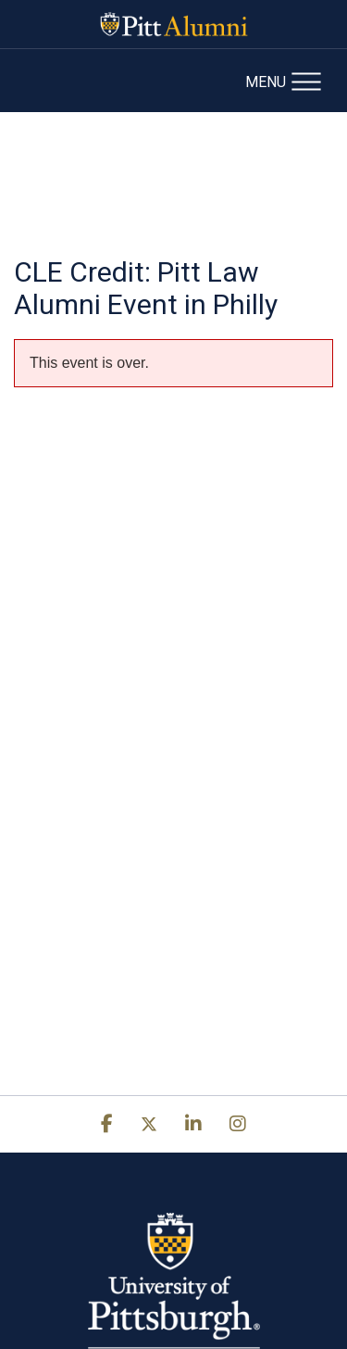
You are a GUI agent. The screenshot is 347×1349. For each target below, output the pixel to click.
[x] (149, 1124)
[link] (107, 1124)
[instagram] (237, 1124)
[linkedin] (193, 1124)
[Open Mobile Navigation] (289, 80)
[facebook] (107, 1124)
